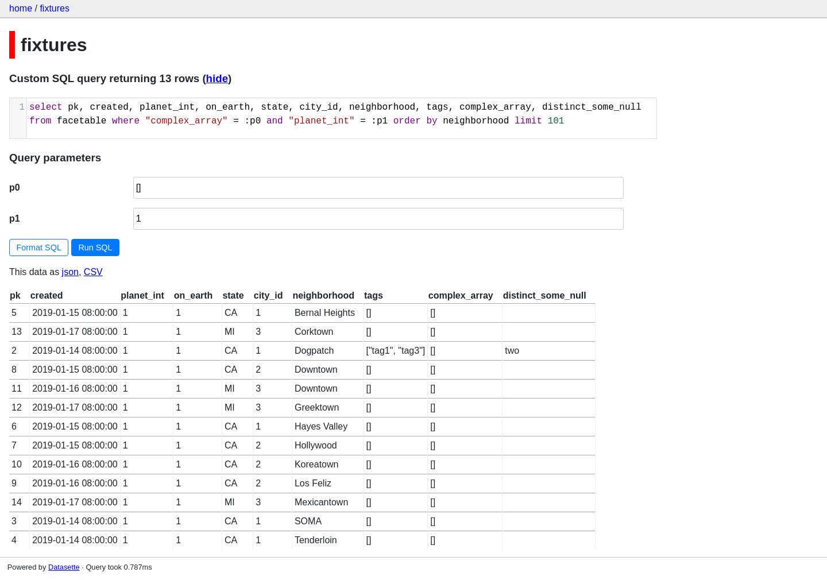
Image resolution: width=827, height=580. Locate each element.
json (70, 272)
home (20, 8)
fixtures (54, 8)
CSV (93, 272)
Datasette (64, 567)
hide (217, 78)
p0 (14, 187)
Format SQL (39, 247)
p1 (14, 218)
